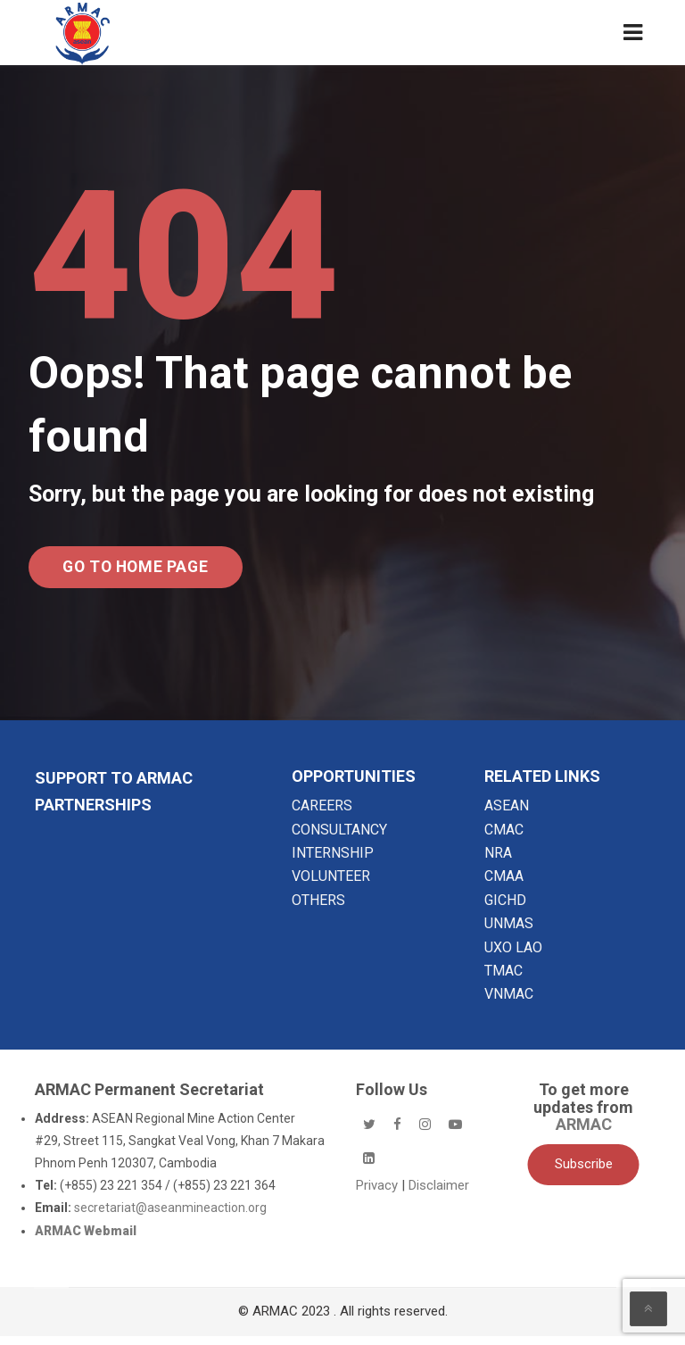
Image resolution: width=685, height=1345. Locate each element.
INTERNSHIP (333, 861)
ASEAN (506, 815)
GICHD (505, 909)
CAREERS (322, 815)
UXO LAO (513, 956)
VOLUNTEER (331, 885)
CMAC (504, 838)
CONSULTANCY (339, 838)
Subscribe (584, 1174)
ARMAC (584, 1134)
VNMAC (508, 1003)
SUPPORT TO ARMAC (114, 787)
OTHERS (318, 909)
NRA (498, 861)
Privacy (378, 1194)
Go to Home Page (157, 572)
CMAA (504, 885)
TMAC (503, 980)
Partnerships (93, 814)
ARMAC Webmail (85, 1240)
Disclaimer (439, 1194)
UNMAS (508, 933)
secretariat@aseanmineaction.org (170, 1217)
